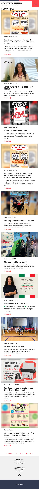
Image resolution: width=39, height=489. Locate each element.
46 (26, 453)
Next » (31, 453)
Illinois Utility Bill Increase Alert (16, 130)
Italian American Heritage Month (16, 304)
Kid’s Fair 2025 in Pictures (14, 347)
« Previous (9, 453)
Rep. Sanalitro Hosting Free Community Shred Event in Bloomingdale (19, 389)
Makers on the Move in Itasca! (15, 262)
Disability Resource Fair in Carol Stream (19, 221)
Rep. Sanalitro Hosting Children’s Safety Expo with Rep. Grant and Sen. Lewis (19, 434)
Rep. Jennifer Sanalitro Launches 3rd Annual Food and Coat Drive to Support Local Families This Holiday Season (18, 175)
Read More (7, 54)
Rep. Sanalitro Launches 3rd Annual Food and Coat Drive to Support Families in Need (19, 42)
